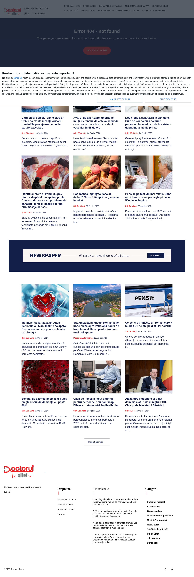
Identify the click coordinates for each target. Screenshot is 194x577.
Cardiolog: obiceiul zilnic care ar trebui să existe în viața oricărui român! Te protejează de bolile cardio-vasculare (43, 125)
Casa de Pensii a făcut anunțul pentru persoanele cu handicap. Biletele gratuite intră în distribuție (95, 404)
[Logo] (19, 473)
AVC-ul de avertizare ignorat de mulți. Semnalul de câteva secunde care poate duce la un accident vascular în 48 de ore (96, 125)
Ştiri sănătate (28, 135)
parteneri (17, 78)
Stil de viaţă (79, 208)
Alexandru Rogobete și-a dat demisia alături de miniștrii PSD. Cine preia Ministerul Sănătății (146, 404)
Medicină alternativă (82, 340)
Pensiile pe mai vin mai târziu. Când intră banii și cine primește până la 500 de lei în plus (148, 199)
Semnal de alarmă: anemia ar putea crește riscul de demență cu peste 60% (44, 404)
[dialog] (97, 86)
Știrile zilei (27, 215)
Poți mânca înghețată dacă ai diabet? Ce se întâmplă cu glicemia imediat (96, 199)
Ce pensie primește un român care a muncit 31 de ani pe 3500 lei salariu (148, 326)
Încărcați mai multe (97, 444)
